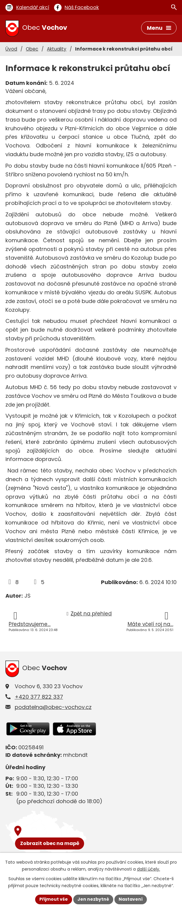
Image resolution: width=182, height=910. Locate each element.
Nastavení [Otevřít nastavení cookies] (131, 899)
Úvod (11, 49)
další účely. (148, 869)
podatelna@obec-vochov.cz (53, 707)
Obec (32, 49)
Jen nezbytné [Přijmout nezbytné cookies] (93, 899)
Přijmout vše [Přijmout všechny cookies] (53, 899)
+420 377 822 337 (39, 697)
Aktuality (56, 49)
